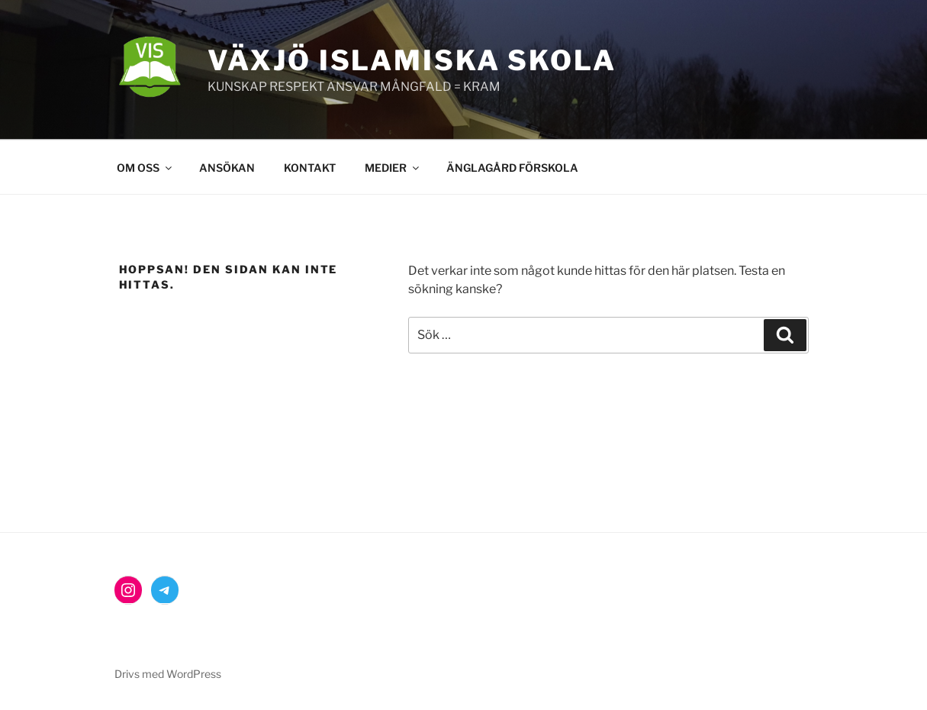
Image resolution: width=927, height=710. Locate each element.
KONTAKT (310, 167)
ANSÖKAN (227, 167)
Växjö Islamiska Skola (412, 60)
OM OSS (145, 167)
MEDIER (393, 167)
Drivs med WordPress (167, 673)
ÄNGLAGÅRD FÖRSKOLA (512, 167)
